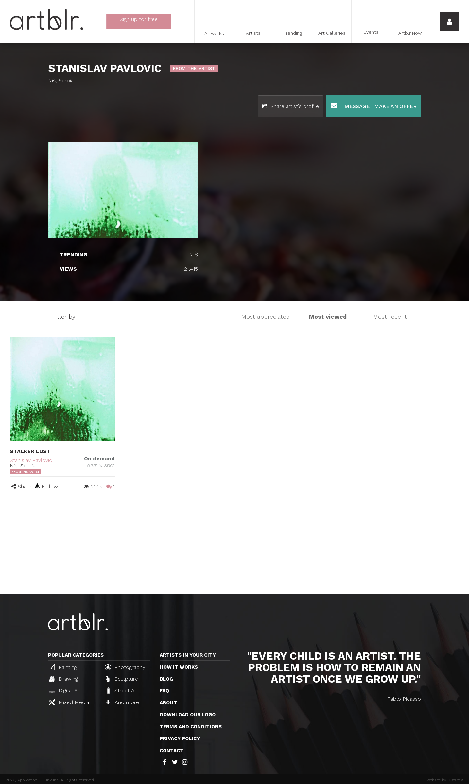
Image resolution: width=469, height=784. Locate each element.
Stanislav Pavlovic (31, 460)
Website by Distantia (444, 780)
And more (122, 702)
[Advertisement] (234, 545)
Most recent (390, 316)
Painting (63, 667)
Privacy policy (180, 738)
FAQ (164, 691)
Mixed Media (69, 702)
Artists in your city (188, 655)
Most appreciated (265, 316)
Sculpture (122, 679)
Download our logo (188, 715)
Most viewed (328, 316)
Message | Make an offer (374, 105)
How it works (179, 667)
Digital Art (65, 690)
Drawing (63, 679)
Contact (171, 751)
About (168, 703)
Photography (125, 667)
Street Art (122, 690)
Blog (166, 679)
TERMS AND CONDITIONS (191, 727)
